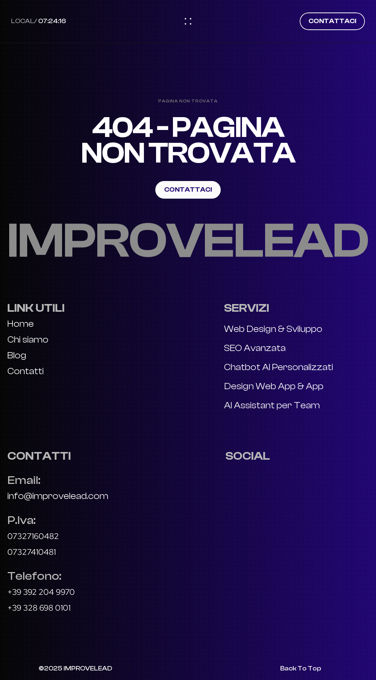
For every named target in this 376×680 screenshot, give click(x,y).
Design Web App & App (273, 386)
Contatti (25, 371)
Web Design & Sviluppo (273, 329)
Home (21, 324)
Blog (16, 355)
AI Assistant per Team (272, 405)
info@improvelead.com (57, 496)
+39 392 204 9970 (41, 592)
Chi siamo (27, 339)
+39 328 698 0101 (38, 608)
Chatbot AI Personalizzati (278, 367)
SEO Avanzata (255, 348)
